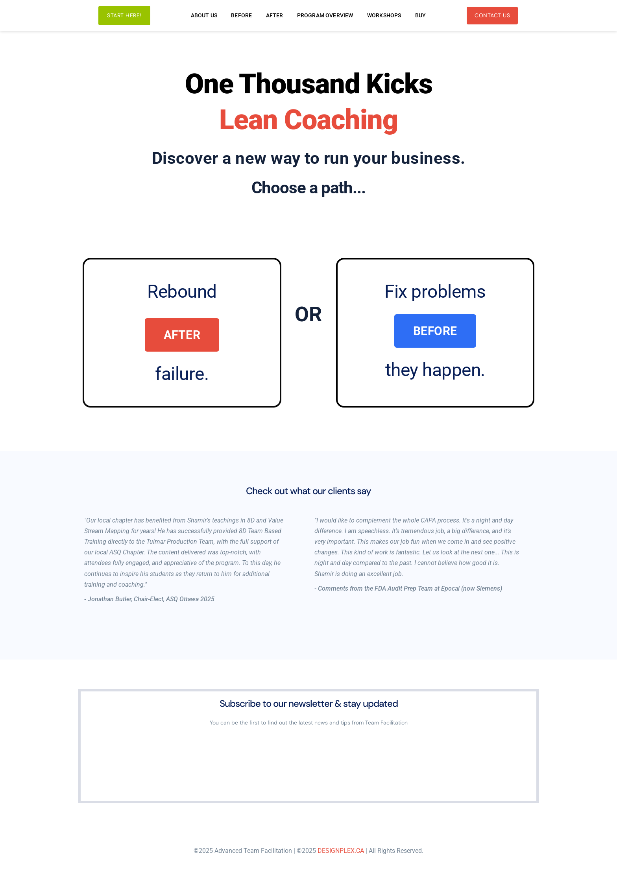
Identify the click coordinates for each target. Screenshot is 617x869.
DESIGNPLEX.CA (341, 850)
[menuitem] (204, 15)
